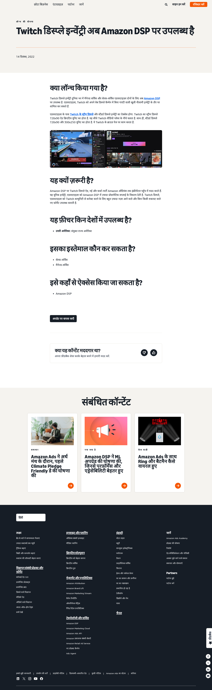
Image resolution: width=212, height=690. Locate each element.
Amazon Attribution (75, 583)
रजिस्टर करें (198, 4)
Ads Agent (71, 653)
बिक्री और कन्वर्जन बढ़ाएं (25, 553)
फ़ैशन (118, 558)
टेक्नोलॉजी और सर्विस (77, 618)
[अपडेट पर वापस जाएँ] (63, 318)
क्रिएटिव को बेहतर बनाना (75, 558)
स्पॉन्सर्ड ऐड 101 (22, 577)
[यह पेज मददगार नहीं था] (144, 353)
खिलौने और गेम (122, 598)
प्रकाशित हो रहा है (123, 588)
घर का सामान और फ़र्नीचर (126, 578)
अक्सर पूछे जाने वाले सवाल (176, 558)
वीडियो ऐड (20, 597)
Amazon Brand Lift (75, 588)
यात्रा (118, 603)
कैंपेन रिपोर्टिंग (71, 598)
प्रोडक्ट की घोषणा (173, 543)
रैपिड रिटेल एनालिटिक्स (75, 608)
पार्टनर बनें (170, 583)
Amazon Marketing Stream (78, 593)
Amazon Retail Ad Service (78, 643)
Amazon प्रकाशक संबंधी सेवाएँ (78, 638)
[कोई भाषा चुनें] (30, 517)
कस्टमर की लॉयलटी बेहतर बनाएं (28, 558)
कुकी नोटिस (96, 673)
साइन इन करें (178, 4)
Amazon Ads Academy (176, 538)
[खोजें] (166, 4)
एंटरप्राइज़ (58, 4)
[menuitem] (31, 593)
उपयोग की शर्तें (42, 673)
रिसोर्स (168, 548)
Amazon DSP (152, 98)
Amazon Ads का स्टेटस (116, 673)
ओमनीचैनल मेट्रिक (73, 603)
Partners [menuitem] (171, 573)
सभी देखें (19, 612)
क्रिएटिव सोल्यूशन (75, 553)
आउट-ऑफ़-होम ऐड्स (24, 607)
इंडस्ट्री (119, 533)
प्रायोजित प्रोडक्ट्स (23, 582)
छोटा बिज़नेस (41, 4)
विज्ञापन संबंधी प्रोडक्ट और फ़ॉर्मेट (29, 570)
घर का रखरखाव (122, 583)
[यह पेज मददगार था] (153, 353)
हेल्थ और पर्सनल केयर (124, 573)
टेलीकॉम (119, 593)
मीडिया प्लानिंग (71, 543)
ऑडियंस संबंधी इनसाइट (75, 538)
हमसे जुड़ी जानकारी (23, 673)
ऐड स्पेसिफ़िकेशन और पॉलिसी (177, 553)
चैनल (119, 613)
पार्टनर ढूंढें (170, 578)
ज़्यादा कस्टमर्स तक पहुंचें (25, 543)
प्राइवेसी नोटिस (58, 673)
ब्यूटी (118, 543)
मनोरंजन (119, 553)
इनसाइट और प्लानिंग (77, 533)
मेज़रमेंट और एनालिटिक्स (79, 578)
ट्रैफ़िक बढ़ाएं (21, 548)
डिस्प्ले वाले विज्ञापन (23, 592)
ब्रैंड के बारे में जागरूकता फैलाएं (28, 538)
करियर (133, 673)
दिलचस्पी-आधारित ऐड (77, 673)
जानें (81, 4)
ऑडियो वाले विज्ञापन (24, 602)
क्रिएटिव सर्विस (71, 563)
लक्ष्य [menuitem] (18, 533)
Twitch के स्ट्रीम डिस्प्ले (81, 114)
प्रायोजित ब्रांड (21, 587)
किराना (119, 568)
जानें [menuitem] (168, 533)
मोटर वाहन (120, 538)
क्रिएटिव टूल (70, 568)
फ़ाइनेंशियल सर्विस (123, 563)
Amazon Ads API (74, 633)
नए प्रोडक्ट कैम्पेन (73, 648)
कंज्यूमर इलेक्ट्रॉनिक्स (124, 548)
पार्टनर (71, 4)
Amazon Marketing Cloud (78, 628)
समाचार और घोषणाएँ (174, 563)
